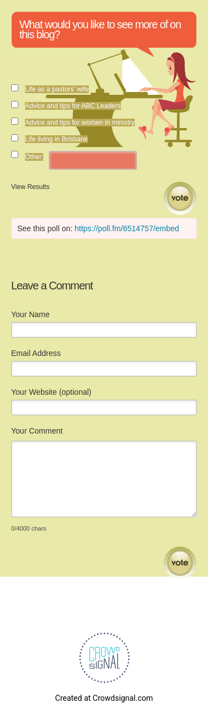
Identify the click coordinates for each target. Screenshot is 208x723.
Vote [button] (180, 198)
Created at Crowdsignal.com (104, 698)
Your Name (30, 314)
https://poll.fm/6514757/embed (127, 228)
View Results (30, 187)
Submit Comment (180, 563)
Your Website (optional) (51, 392)
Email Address (35, 353)
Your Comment (37, 430)
